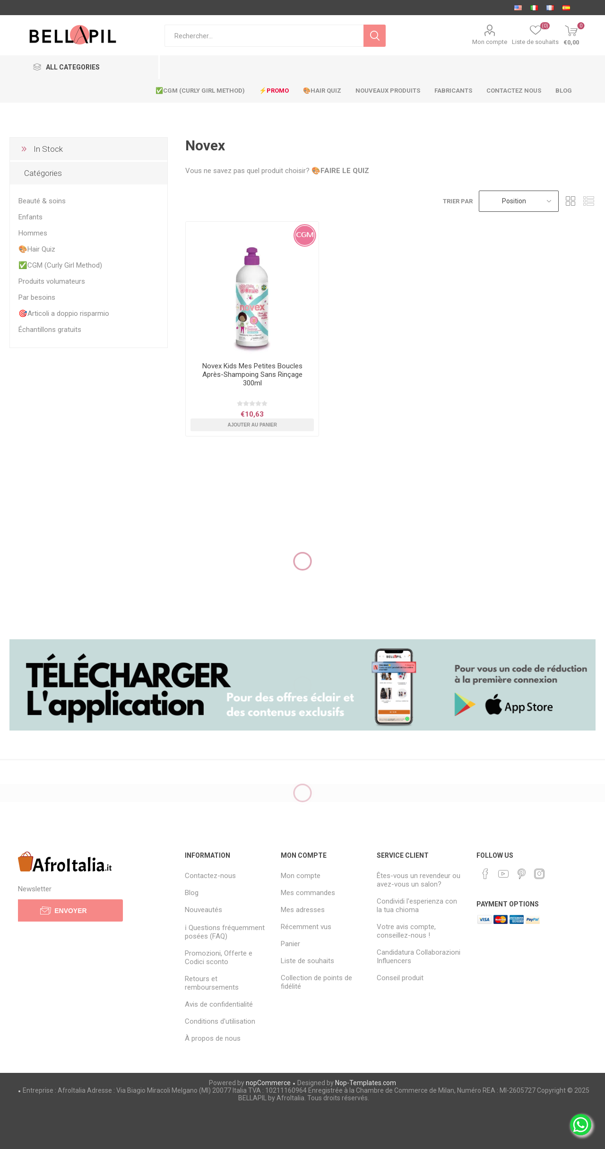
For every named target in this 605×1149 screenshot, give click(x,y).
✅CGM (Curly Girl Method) (60, 265)
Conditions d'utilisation (220, 1021)
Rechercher (374, 36)
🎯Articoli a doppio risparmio (63, 313)
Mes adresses (303, 909)
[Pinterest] (521, 873)
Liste (588, 201)
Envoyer (70, 910)
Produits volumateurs (51, 281)
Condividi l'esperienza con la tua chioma (417, 905)
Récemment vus (306, 927)
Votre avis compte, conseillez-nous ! (406, 931)
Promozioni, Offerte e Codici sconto (218, 957)
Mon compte (489, 41)
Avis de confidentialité (219, 1004)
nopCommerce (268, 1083)
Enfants (30, 217)
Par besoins (36, 297)
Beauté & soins (42, 201)
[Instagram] (539, 873)
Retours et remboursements (212, 983)
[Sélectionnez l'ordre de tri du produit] (519, 201)
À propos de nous (213, 1038)
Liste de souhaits (307, 961)
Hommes (32, 233)
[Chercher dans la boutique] (263, 36)
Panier (290, 944)
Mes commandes (308, 892)
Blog (192, 892)
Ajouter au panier (252, 424)
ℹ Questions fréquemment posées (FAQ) (225, 931)
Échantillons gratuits (49, 329)
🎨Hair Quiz (36, 249)
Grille (570, 201)
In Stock (48, 149)
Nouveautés (203, 909)
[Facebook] (485, 873)
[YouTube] (503, 873)
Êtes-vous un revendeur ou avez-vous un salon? (418, 879)
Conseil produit (400, 978)
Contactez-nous (210, 875)
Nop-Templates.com (365, 1083)
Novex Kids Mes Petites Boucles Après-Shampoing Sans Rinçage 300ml (252, 374)
